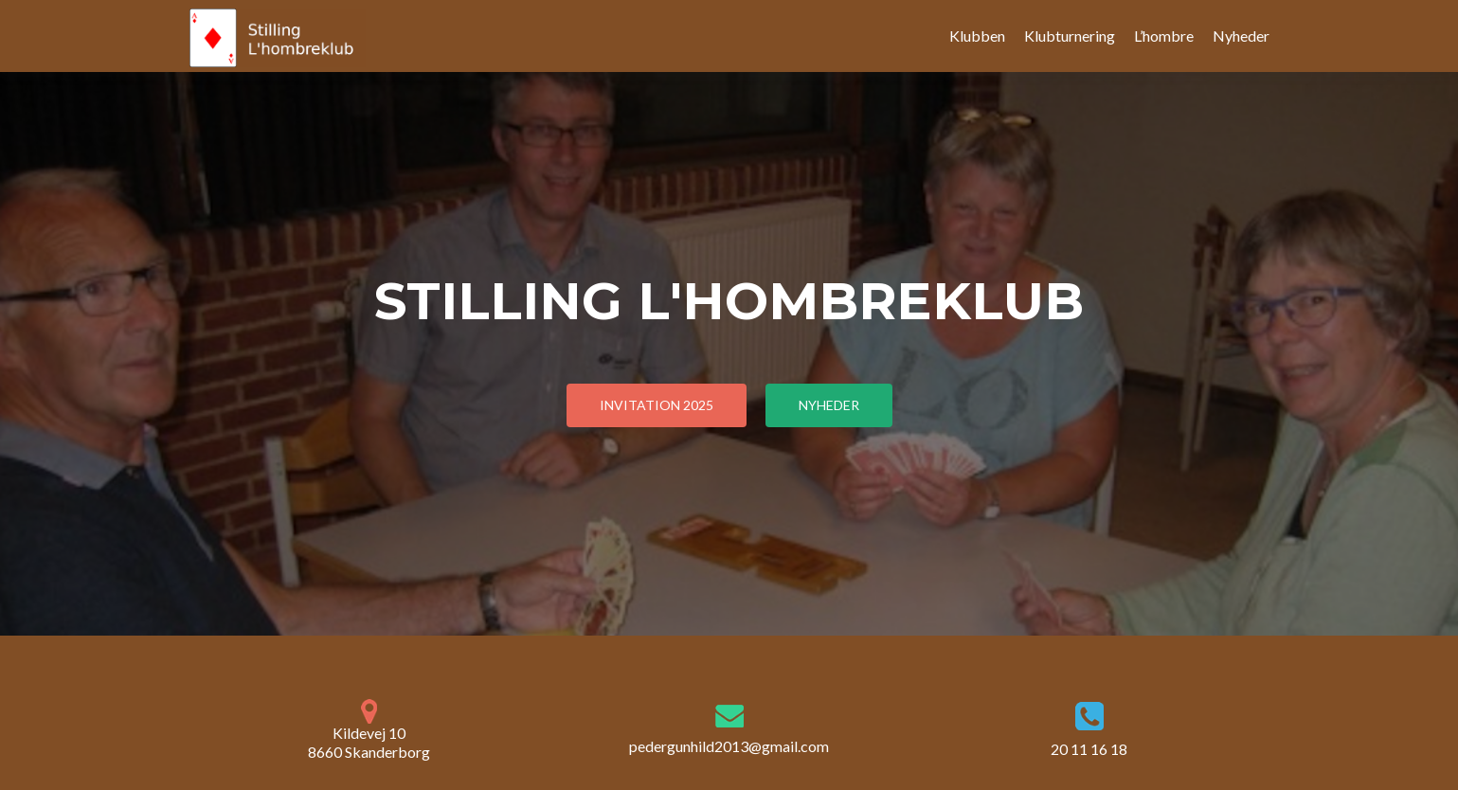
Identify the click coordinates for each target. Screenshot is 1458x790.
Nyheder (1241, 36)
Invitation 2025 (656, 405)
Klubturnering (1069, 36)
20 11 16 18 (1089, 749)
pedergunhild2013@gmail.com (729, 746)
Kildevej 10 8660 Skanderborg (369, 730)
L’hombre (1164, 36)
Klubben (977, 36)
